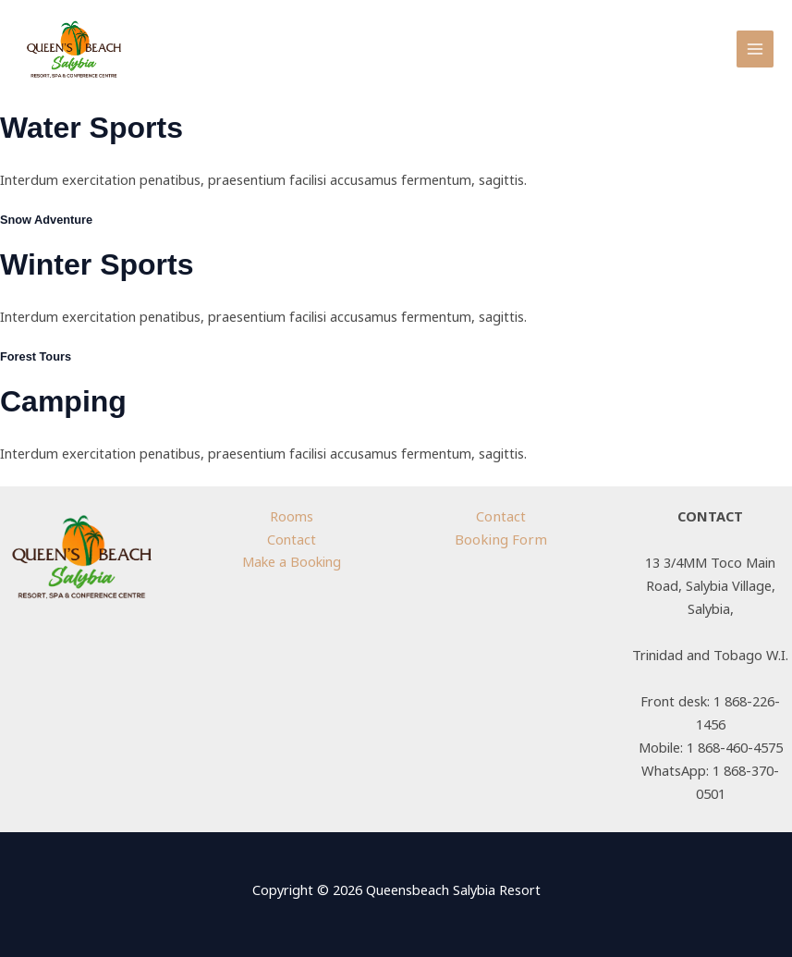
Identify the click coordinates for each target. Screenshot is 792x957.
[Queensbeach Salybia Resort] (73, 49)
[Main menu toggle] (755, 49)
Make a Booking (291, 561)
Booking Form (500, 539)
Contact (291, 539)
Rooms (291, 516)
